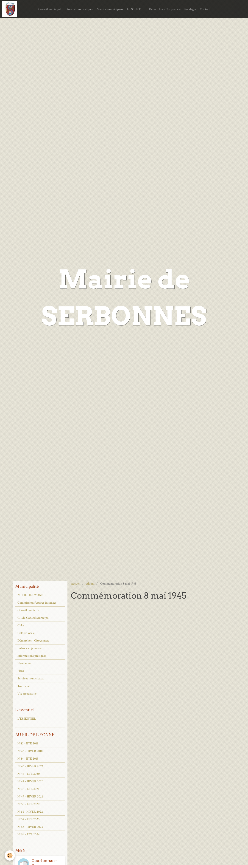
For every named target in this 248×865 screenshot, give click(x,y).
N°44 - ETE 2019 (28, 759)
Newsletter (24, 663)
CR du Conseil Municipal (33, 618)
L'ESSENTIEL (136, 9)
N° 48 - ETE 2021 (28, 789)
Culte (20, 625)
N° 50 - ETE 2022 (28, 804)
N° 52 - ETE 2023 (28, 819)
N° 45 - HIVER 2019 (30, 766)
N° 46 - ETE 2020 (28, 774)
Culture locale (26, 633)
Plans (20, 671)
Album (90, 584)
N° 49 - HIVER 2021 (30, 796)
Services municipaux (110, 9)
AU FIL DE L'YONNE (31, 595)
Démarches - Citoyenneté (165, 9)
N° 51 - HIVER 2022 (30, 812)
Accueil (75, 584)
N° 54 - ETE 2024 (28, 834)
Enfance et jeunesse (29, 648)
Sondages (190, 9)
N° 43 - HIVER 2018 (30, 751)
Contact (205, 9)
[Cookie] (10, 855)
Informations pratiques (79, 9)
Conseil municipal (49, 9)
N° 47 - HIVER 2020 (30, 781)
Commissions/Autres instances (36, 603)
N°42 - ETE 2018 (28, 743)
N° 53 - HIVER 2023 (30, 827)
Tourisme (23, 686)
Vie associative (26, 694)
